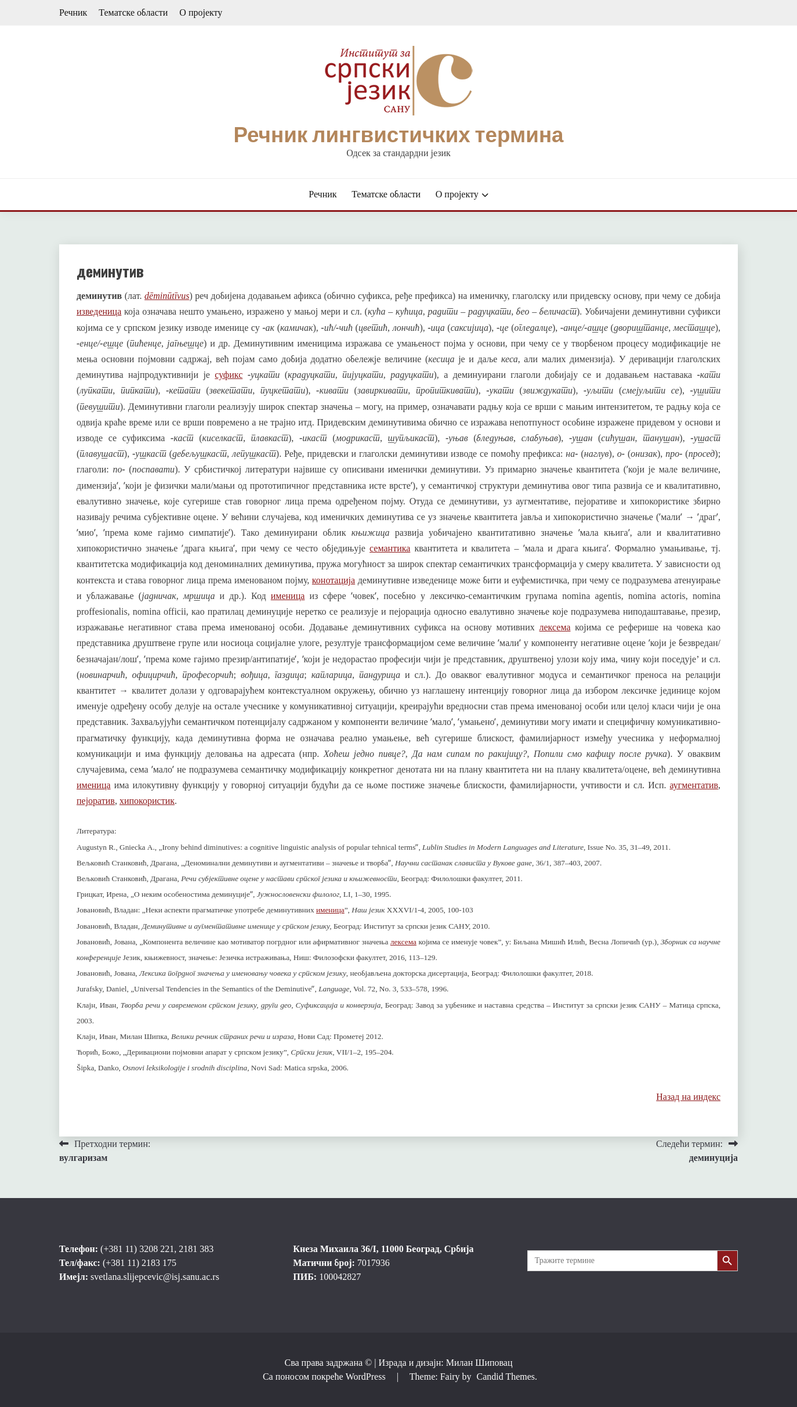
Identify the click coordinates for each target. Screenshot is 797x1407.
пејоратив (96, 801)
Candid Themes (505, 1376)
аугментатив (694, 785)
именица (288, 596)
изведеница (99, 311)
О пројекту (200, 12)
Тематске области (133, 12)
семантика (389, 548)
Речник (73, 12)
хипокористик (147, 801)
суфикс (228, 375)
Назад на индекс (688, 1097)
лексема (555, 627)
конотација (333, 580)
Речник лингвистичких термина (398, 135)
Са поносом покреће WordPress (325, 1376)
